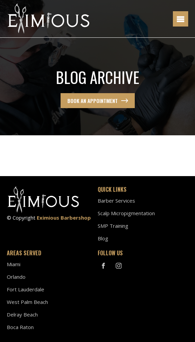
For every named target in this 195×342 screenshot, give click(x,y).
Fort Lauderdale (25, 289)
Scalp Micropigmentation (126, 213)
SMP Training (113, 225)
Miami (13, 264)
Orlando (16, 276)
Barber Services (116, 200)
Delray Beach (22, 314)
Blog (103, 238)
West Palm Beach (27, 301)
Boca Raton (20, 327)
